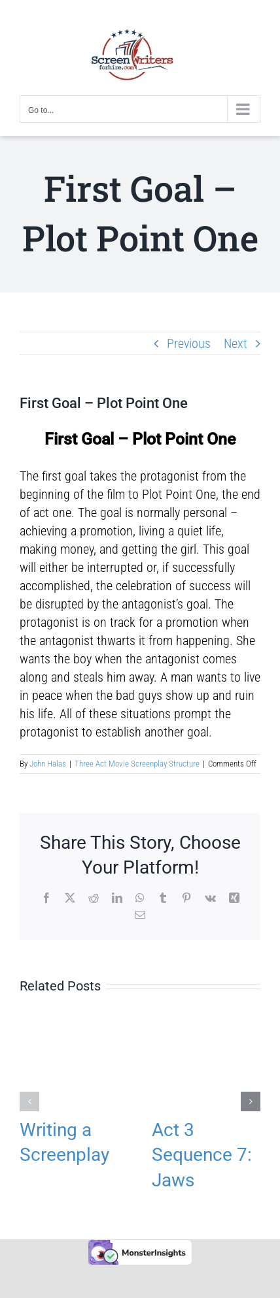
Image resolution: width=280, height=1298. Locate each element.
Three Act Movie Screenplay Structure (137, 763)
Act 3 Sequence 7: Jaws (202, 1154)
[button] (29, 1101)
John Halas (47, 763)
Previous (189, 343)
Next (235, 343)
